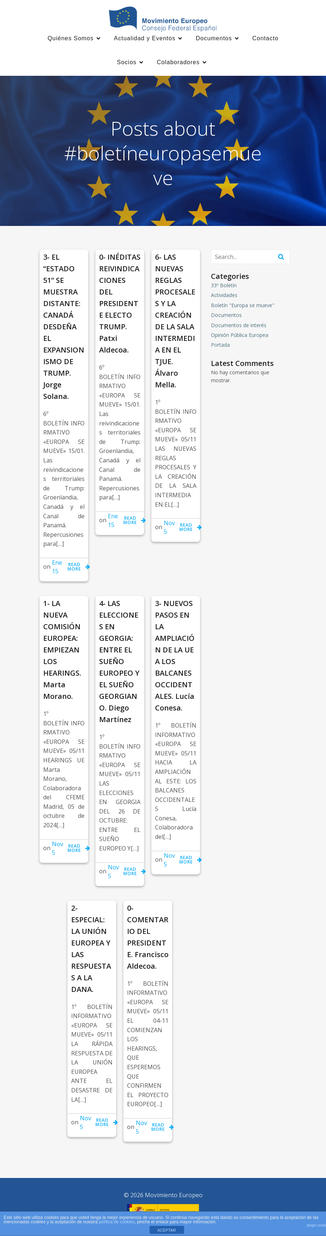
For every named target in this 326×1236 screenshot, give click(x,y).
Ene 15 (57, 568)
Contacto (265, 39)
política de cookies (117, 1221)
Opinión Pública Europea (239, 336)
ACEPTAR (166, 1230)
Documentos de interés (238, 326)
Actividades (224, 296)
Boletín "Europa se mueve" (242, 306)
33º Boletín (224, 286)
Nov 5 (169, 528)
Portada (220, 345)
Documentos (226, 316)
